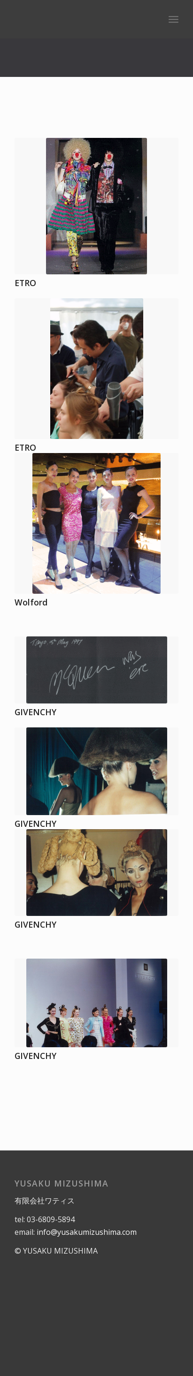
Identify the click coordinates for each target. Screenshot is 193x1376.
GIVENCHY (35, 712)
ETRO (25, 282)
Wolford (31, 602)
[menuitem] (173, 19)
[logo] (80, 19)
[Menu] (173, 19)
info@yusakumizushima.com (87, 1232)
